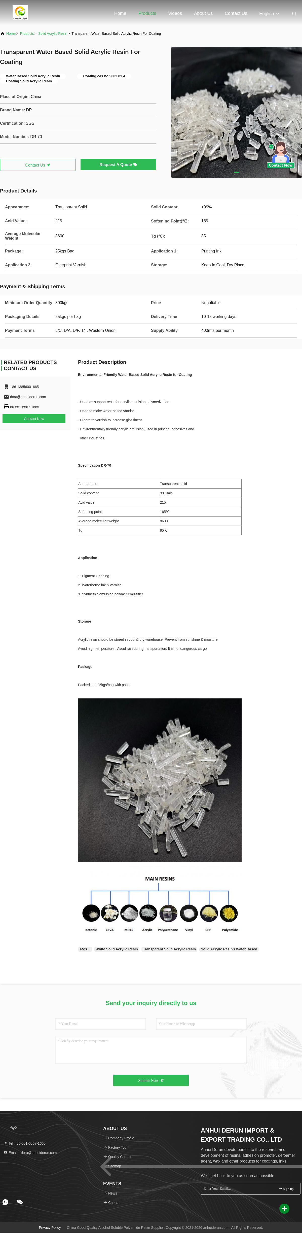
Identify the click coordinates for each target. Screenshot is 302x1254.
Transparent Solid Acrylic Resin (169, 949)
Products (147, 13)
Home (120, 13)
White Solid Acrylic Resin (117, 949)
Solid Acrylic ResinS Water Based (229, 949)
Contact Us (236, 13)
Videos (175, 13)
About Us (203, 13)
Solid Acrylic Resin (52, 33)
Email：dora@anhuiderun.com (30, 1153)
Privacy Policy (50, 1228)
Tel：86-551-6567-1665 (25, 1143)
